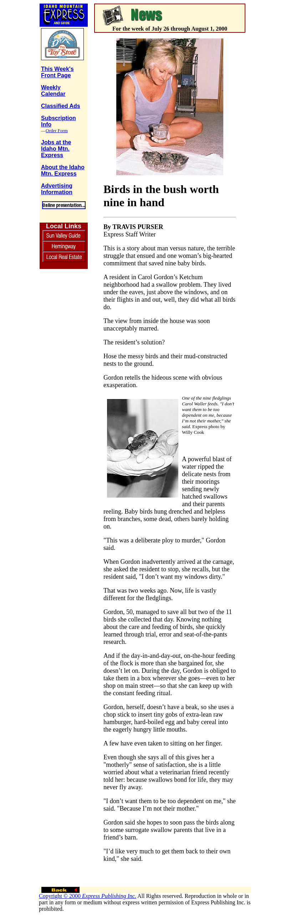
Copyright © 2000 (87, 896)
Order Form (57, 130)
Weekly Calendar (53, 90)
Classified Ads (60, 106)
